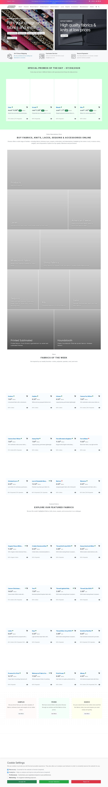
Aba (81, 107)
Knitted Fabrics (44, 6)
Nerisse (58, 481)
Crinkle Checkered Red (39, 546)
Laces (62, 6)
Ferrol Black (84, 438)
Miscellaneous (84, 6)
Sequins (67, 6)
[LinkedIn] (98, 1)
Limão (10, 631)
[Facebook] (93, 1)
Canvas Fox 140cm (86, 396)
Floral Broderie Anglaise (63, 438)
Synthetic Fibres (32, 33)
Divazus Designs (12, 38)
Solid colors (41, 33)
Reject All (86, 782)
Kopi (33, 631)
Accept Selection (54, 782)
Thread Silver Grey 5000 (64, 631)
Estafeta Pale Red (85, 631)
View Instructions (12, 33)
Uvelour (10, 396)
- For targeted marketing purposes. (22, 777)
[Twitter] (96, 1)
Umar (9, 107)
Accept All (22, 782)
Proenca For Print (13, 673)
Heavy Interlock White (87, 546)
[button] (49, 48)
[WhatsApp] (91, 1)
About (20, 6)
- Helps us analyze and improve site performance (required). (29, 772)
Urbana (58, 396)
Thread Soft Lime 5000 (63, 546)
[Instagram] (95, 1)
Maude (58, 107)
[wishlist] (89, 1)
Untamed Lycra (13, 481)
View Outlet (64, 35)
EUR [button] (13, 1)
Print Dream (60, 673)
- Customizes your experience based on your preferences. (30, 775)
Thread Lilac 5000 (86, 588)
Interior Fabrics (54, 6)
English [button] (9, 1)
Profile (91, 6)
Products (26, 6)
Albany (82, 673)
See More (21, 713)
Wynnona (83, 481)
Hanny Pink (35, 438)
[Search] (99, 6)
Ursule (34, 107)
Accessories (74, 6)
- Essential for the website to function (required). (26, 769)
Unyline (34, 396)
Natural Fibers (22, 33)
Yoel (33, 588)
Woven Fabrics (34, 6)
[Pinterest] (100, 1)
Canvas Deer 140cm (14, 438)
